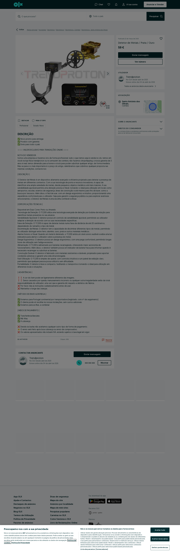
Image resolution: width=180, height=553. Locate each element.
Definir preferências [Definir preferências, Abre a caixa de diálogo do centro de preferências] (160, 547)
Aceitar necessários (160, 539)
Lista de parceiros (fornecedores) (94, 549)
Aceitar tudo (160, 530)
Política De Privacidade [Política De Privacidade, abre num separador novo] (21, 543)
